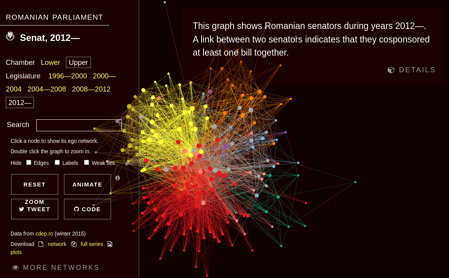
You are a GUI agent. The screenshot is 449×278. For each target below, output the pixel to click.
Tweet (34, 209)
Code (87, 209)
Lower (50, 62)
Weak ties (99, 163)
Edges (38, 163)
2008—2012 (91, 89)
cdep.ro (44, 234)
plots (16, 252)
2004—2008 (46, 89)
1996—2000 (67, 76)
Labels (67, 163)
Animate (87, 184)
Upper (78, 62)
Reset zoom (35, 188)
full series (92, 244)
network (57, 244)
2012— (19, 102)
